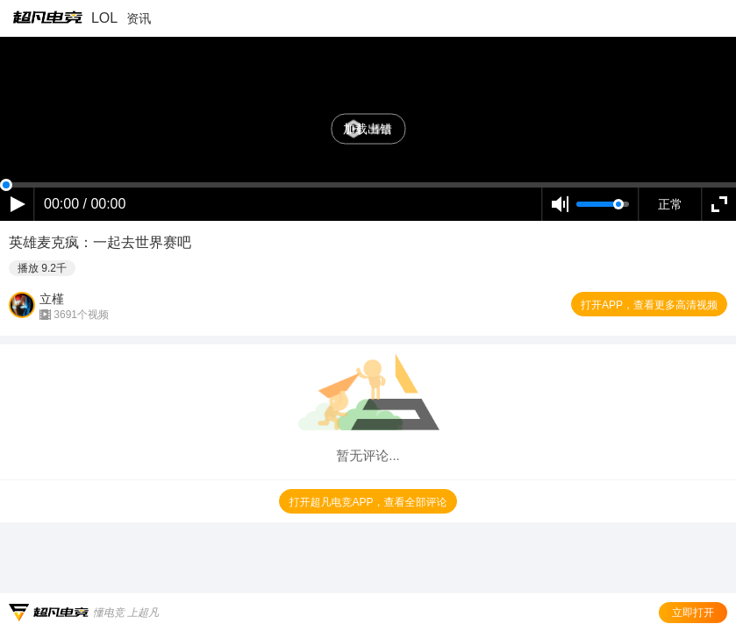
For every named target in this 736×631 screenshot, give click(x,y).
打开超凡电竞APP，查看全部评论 (368, 502)
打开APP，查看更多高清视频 (649, 305)
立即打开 (693, 612)
